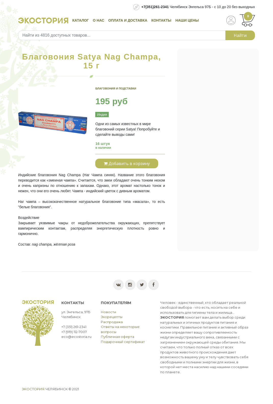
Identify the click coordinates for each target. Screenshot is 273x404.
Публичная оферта (117, 337)
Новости (108, 312)
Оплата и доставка (127, 20)
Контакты (161, 20)
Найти (240, 35)
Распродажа (112, 322)
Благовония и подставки (115, 88)
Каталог (80, 20)
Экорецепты (111, 317)
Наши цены (187, 20)
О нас (98, 20)
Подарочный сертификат (123, 342)
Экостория (33, 389)
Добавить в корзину (127, 163)
